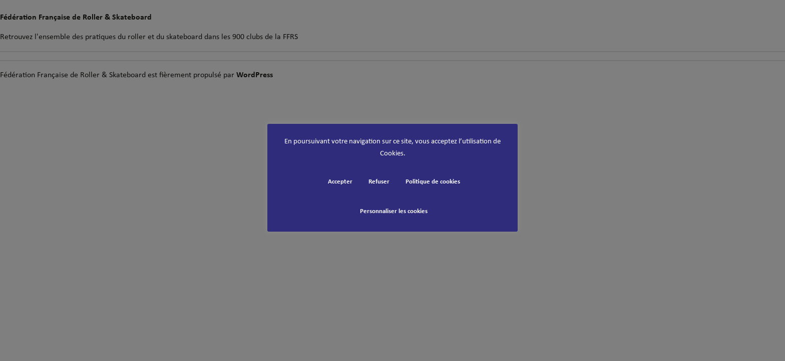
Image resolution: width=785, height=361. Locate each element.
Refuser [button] (378, 181)
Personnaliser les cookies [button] (394, 211)
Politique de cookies (433, 181)
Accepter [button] (340, 181)
